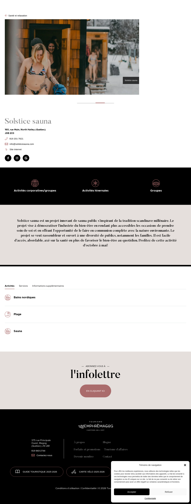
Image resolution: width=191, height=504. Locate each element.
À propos (79, 442)
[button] (185, 465)
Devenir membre (84, 457)
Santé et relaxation (16, 15)
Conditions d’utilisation (68, 488)
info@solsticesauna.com (19, 144)
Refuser (169, 492)
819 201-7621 (14, 138)
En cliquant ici (95, 391)
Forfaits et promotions (87, 449)
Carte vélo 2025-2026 (92, 471)
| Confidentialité (88, 488)
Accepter (131, 492)
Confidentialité (150, 498)
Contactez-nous (41, 455)
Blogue (107, 442)
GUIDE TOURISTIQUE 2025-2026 (40, 471)
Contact (107, 457)
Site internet (13, 149)
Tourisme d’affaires (116, 449)
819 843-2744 (38, 450)
